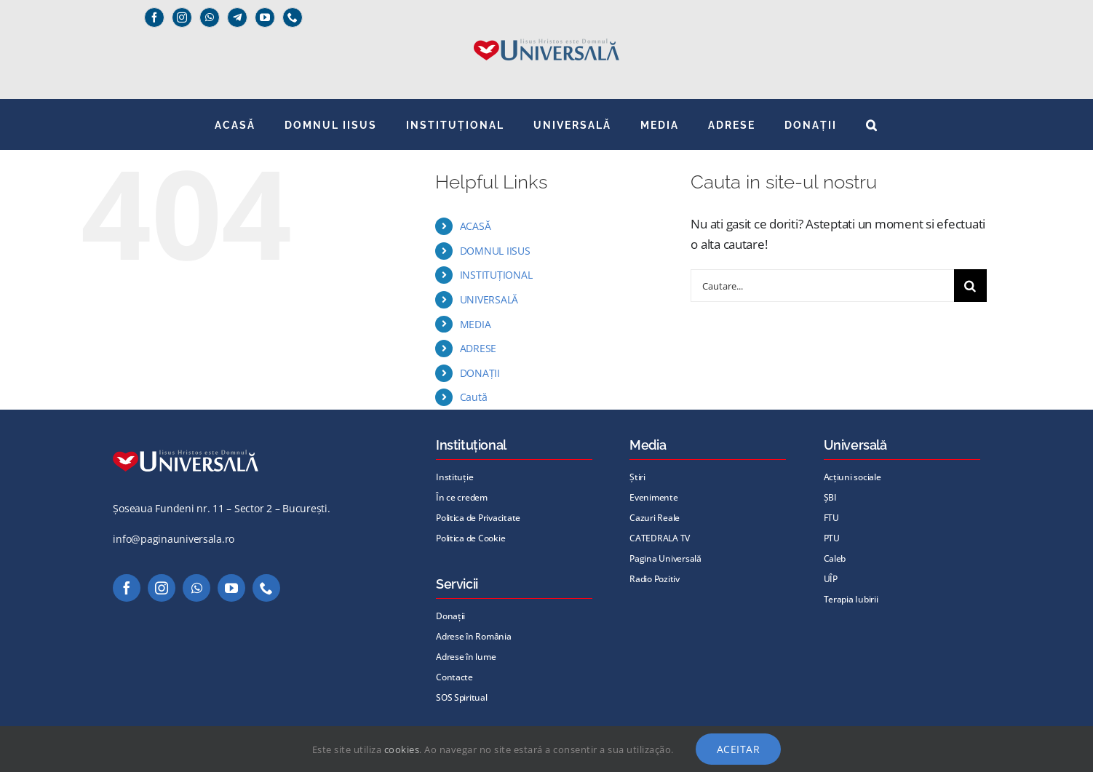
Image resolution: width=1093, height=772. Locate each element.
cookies (402, 749)
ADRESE (478, 348)
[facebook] (154, 17)
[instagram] (182, 17)
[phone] (292, 17)
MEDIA (475, 324)
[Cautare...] (822, 285)
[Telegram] (237, 17)
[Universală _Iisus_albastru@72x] (546, 33)
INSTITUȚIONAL (496, 275)
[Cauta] (970, 285)
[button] (872, 124)
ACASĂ (475, 226)
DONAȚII (480, 373)
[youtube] (265, 17)
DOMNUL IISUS (495, 251)
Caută (474, 397)
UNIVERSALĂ (489, 299)
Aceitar (738, 749)
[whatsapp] (209, 17)
